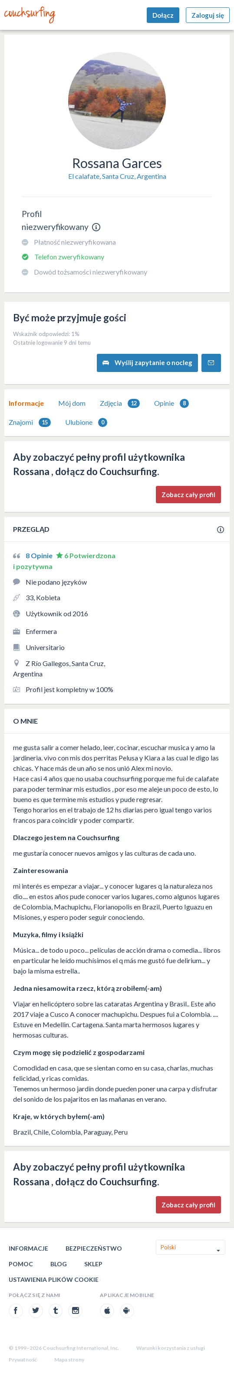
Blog (58, 1264)
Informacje (26, 403)
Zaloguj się (207, 15)
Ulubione (86, 422)
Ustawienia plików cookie (54, 1279)
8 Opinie (40, 555)
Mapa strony (69, 1359)
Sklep (93, 1264)
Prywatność (23, 1359)
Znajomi (30, 422)
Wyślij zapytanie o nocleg (147, 363)
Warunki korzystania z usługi (170, 1348)
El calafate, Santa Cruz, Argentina (117, 176)
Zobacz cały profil (188, 494)
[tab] (26, 403)
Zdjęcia (120, 403)
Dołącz (163, 15)
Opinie (171, 403)
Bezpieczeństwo (94, 1248)
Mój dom (72, 403)
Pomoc (21, 1264)
